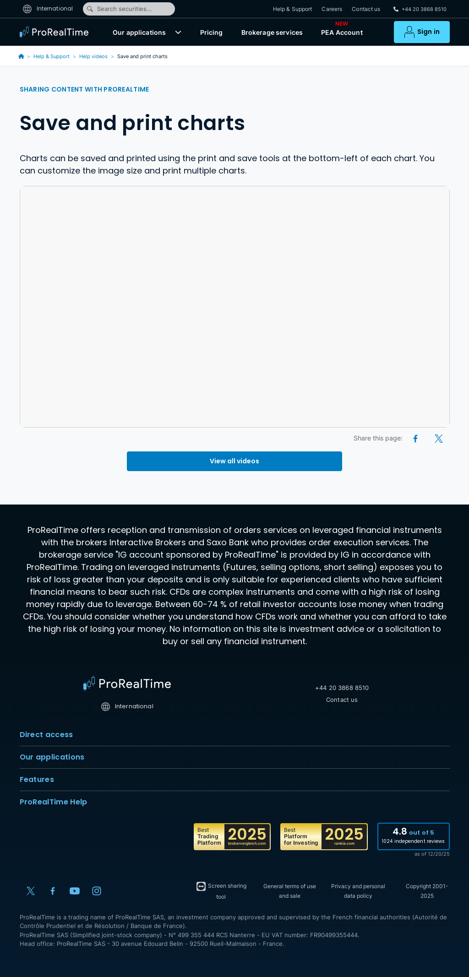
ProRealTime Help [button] (235, 802)
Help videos (93, 56)
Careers (332, 8)
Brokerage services (272, 32)
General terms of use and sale (289, 891)
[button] (178, 32)
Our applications (139, 32)
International (47, 8)
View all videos (234, 461)
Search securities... (119, 8)
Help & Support (292, 8)
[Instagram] (97, 891)
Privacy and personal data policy (358, 891)
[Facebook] (416, 438)
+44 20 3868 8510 (342, 687)
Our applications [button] (235, 757)
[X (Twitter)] (439, 438)
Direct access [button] (235, 734)
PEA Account (342, 30)
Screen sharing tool (221, 890)
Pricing (211, 32)
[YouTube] (75, 891)
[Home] (127, 683)
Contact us (366, 8)
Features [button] (235, 779)
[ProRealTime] (56, 32)
